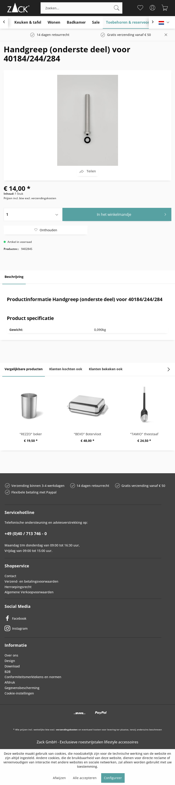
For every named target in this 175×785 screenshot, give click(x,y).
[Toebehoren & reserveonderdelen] (136, 22)
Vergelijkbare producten (24, 369)
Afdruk (10, 682)
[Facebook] (83, 618)
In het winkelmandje (133, 214)
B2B (7, 671)
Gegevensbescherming (22, 688)
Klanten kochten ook (65, 369)
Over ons (11, 655)
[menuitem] (81, 8)
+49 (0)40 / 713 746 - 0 (26, 533)
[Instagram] (83, 628)
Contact (10, 576)
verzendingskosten (67, 729)
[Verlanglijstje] (140, 7)
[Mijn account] (152, 7)
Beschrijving (14, 276)
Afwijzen (59, 778)
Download (12, 666)
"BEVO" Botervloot (87, 434)
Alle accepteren (85, 778)
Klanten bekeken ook (106, 369)
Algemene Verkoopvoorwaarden (29, 592)
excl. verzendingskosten (40, 198)
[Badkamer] (76, 22)
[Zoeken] (116, 8)
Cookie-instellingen (19, 693)
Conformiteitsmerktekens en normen (33, 677)
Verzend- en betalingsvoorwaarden (31, 581)
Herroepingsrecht (18, 587)
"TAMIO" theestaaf (144, 434)
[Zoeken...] (81, 8)
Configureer (113, 778)
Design (10, 661)
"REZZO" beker (31, 434)
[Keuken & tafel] (27, 22)
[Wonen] (54, 22)
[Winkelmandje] (165, 7)
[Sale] (96, 22)
